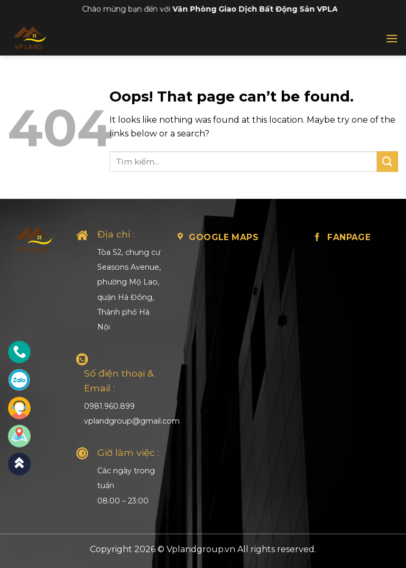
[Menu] (391, 38)
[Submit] (387, 161)
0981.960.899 (109, 406)
